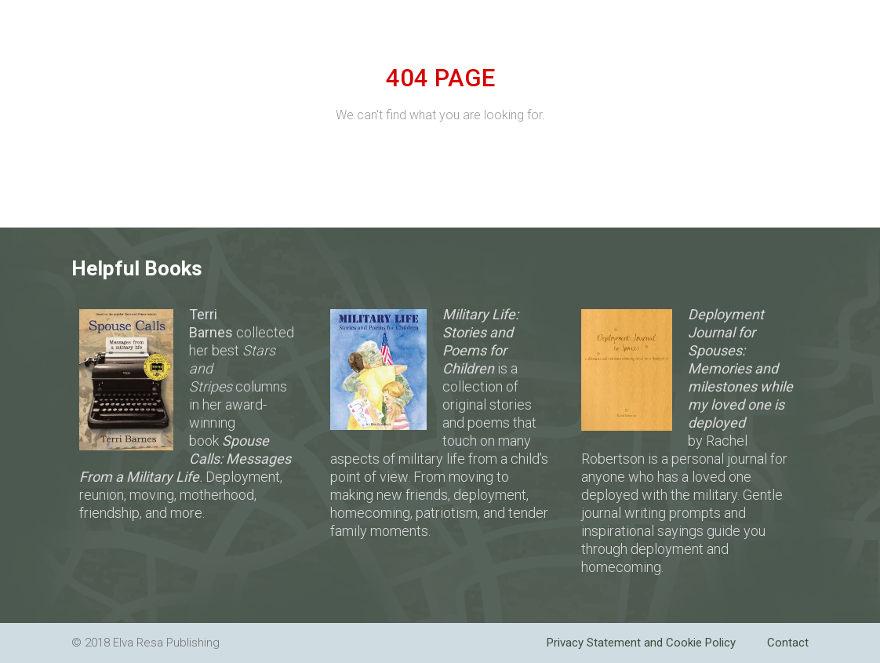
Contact (788, 642)
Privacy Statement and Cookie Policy (641, 642)
